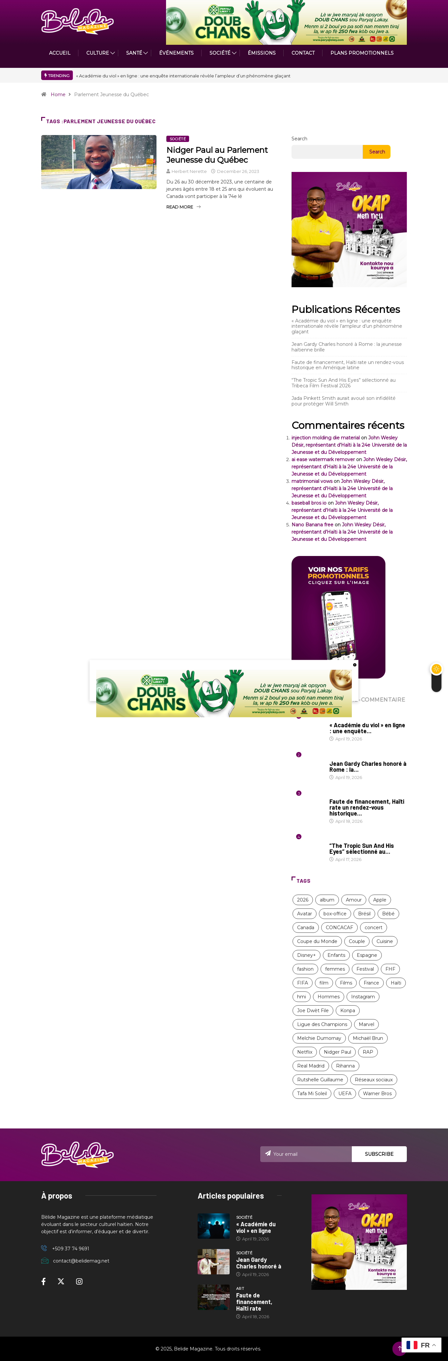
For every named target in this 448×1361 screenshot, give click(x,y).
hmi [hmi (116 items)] (301, 997)
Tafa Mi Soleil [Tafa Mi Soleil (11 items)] (312, 1094)
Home (58, 94)
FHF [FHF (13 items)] (390, 969)
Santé (134, 53)
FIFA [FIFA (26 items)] (302, 983)
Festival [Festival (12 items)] (365, 969)
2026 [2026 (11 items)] (302, 900)
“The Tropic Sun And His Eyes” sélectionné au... (361, 848)
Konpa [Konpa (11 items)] (347, 1011)
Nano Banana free (312, 525)
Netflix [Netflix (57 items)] (304, 1052)
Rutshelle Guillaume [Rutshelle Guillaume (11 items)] (320, 1080)
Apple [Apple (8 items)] (379, 900)
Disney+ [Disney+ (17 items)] (306, 955)
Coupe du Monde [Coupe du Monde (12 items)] (317, 941)
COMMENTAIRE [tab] (383, 700)
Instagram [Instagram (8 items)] (363, 997)
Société (220, 53)
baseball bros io (309, 503)
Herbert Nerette (189, 171)
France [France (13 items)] (371, 983)
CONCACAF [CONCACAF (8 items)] (339, 927)
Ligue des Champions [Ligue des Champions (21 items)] (322, 1024)
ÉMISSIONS (262, 53)
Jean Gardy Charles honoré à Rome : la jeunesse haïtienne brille (347, 347)
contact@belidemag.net (81, 1261)
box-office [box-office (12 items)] (335, 914)
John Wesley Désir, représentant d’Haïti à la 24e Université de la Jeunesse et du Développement (349, 445)
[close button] (354, 664)
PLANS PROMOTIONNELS (362, 53)
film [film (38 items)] (324, 983)
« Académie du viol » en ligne (256, 1227)
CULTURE (97, 53)
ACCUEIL (59, 53)
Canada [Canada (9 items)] (305, 927)
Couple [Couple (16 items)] (357, 941)
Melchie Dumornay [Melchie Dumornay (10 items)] (319, 1038)
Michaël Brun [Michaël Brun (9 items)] (368, 1038)
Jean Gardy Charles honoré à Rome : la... (367, 766)
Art (333, 795)
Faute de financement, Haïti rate (254, 1302)
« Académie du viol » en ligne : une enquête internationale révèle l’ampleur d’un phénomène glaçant (183, 75)
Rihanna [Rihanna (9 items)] (345, 1066)
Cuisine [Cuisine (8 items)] (385, 941)
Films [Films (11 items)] (346, 983)
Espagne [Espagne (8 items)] (367, 955)
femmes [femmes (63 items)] (335, 969)
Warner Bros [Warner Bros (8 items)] (377, 1094)
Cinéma (337, 839)
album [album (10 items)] (327, 900)
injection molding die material (326, 438)
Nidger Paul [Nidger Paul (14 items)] (337, 1052)
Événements (176, 53)
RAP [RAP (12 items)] (368, 1052)
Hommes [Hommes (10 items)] (329, 997)
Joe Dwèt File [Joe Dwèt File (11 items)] (313, 1011)
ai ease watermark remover (323, 459)
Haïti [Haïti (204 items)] (396, 983)
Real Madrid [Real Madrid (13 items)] (310, 1066)
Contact (303, 53)
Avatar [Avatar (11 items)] (304, 914)
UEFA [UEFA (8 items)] (344, 1094)
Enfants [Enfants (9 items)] (336, 955)
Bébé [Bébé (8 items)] (388, 914)
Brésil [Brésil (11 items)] (364, 914)
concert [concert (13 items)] (373, 927)
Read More (183, 206)
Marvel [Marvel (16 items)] (366, 1024)
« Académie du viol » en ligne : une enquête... (367, 728)
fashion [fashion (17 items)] (305, 969)
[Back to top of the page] (399, 1348)
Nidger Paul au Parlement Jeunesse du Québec (217, 155)
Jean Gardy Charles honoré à (258, 1263)
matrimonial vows (312, 481)
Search (299, 139)
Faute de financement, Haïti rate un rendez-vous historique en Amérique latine (348, 365)
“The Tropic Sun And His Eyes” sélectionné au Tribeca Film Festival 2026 (344, 383)
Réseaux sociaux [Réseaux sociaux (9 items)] (374, 1080)
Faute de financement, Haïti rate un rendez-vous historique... (366, 807)
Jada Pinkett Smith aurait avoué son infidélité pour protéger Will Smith (344, 401)
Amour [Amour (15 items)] (354, 900)
